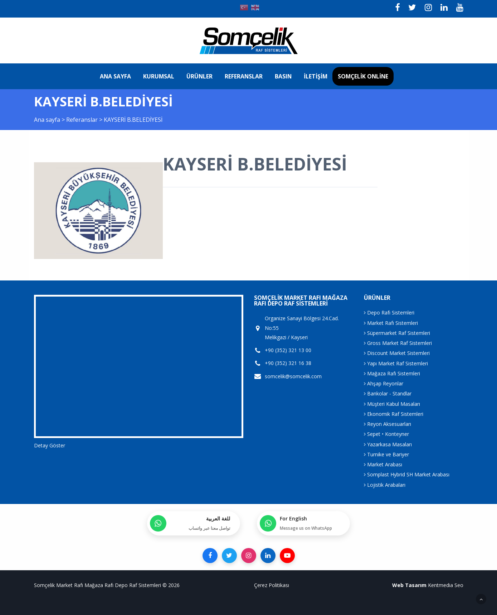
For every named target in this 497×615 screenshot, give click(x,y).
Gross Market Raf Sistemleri (398, 343)
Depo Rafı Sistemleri (389, 312)
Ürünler (199, 76)
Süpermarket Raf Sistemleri (397, 333)
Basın (283, 76)
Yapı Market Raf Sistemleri (396, 363)
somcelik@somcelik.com (293, 376)
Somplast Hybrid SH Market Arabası (406, 474)
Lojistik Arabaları (384, 484)
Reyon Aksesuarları (387, 424)
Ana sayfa (115, 76)
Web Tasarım (409, 585)
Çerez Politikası (271, 585)
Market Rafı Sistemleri (391, 322)
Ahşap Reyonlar (383, 383)
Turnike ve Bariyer (386, 454)
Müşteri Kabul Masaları (392, 403)
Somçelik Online (363, 76)
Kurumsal (158, 76)
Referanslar (244, 76)
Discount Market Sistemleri (397, 353)
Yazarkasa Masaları (388, 444)
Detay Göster (49, 445)
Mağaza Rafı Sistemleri (392, 373)
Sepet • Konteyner (386, 434)
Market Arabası (383, 464)
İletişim (315, 76)
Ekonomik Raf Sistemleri (393, 413)
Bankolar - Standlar (387, 393)
